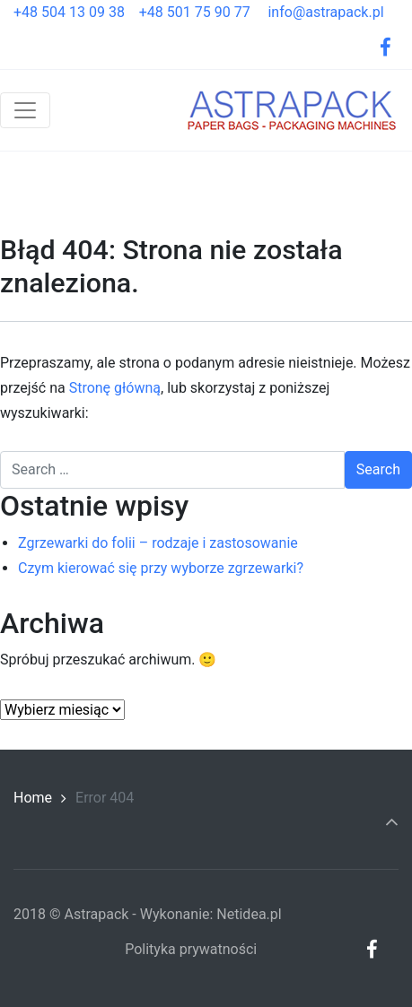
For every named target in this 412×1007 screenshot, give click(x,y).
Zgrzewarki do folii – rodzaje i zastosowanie (158, 542)
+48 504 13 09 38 (76, 12)
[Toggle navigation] (25, 110)
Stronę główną (115, 387)
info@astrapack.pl (325, 12)
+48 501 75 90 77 (202, 12)
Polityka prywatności (191, 949)
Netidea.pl (248, 914)
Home (32, 797)
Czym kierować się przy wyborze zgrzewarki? (160, 568)
